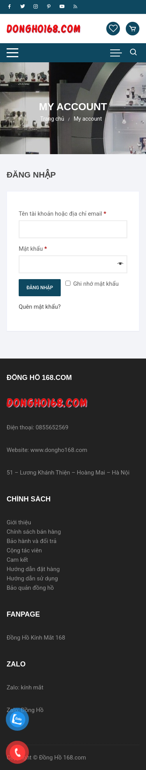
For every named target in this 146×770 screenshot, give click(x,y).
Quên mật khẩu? (40, 306)
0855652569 (51, 427)
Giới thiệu (19, 522)
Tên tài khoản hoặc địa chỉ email (69, 213)
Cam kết (17, 559)
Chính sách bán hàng (34, 531)
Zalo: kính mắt (25, 687)
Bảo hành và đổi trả (31, 541)
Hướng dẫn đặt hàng (33, 569)
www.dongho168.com (58, 450)
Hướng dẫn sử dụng (32, 578)
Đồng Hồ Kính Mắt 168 (37, 637)
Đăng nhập (39, 287)
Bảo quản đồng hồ (30, 587)
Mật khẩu (39, 248)
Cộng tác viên (24, 550)
